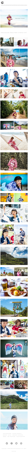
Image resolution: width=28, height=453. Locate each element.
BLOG (23, 5)
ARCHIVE (20, 5)
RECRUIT (16, 5)
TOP (2, 5)
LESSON (7, 5)
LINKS (25, 5)
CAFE (4, 5)
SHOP (13, 5)
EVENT (10, 5)
